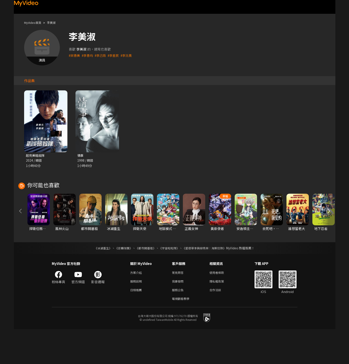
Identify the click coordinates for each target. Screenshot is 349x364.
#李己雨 (102, 55)
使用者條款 (220, 305)
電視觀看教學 (182, 333)
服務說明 (137, 314)
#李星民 (115, 55)
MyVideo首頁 (34, 22)
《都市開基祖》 (145, 280)
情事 (80, 155)
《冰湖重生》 (99, 280)
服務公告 (178, 323)
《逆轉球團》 (121, 280)
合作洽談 (219, 323)
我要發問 (178, 314)
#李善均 (88, 55)
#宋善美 (75, 55)
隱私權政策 (220, 314)
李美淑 (55, 22)
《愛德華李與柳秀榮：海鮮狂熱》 (207, 280)
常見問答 (178, 305)
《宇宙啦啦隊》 (170, 280)
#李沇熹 (129, 55)
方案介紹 (137, 305)
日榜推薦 (137, 323)
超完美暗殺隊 (36, 155)
